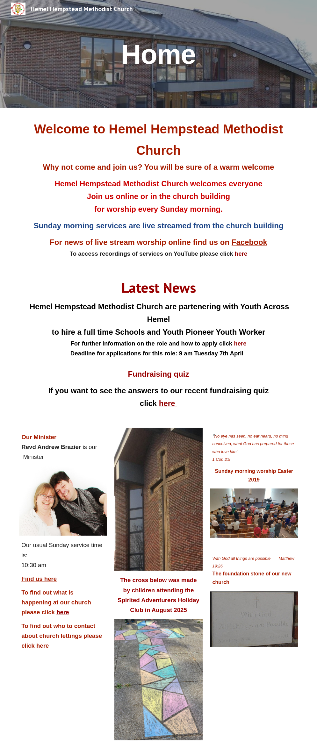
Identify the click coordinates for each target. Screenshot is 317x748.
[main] (158, 54)
